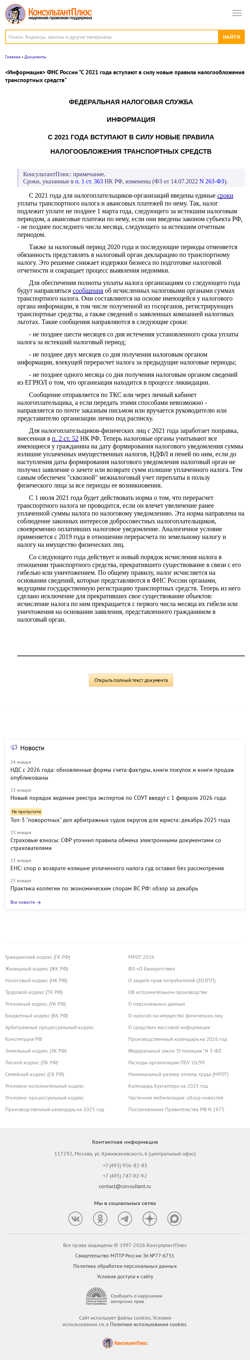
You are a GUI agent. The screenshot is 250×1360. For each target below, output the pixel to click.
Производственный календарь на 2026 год (177, 1039)
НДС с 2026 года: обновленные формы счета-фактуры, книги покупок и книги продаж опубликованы (122, 773)
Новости (32, 748)
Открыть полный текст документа (131, 680)
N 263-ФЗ (212, 181)
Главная (13, 56)
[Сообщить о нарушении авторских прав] (125, 1296)
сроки (225, 195)
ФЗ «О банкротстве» (151, 968)
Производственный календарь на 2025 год (54, 1109)
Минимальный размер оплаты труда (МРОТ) (178, 1074)
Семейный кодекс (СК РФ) (34, 1074)
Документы (35, 56)
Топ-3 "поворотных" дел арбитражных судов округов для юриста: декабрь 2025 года (120, 820)
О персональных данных (156, 1003)
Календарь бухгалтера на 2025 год (168, 1086)
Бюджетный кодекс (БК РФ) (36, 1015)
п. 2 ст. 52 (65, 438)
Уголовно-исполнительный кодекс (44, 1086)
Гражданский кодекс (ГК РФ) (37, 957)
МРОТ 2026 (141, 957)
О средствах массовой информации (169, 1027)
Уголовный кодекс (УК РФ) (35, 1003)
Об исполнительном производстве (167, 992)
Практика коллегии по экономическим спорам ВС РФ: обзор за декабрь (104, 888)
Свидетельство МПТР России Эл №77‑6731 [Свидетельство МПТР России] (124, 1255)
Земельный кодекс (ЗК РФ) (35, 1050)
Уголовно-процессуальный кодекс (44, 1097)
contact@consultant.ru (125, 1186)
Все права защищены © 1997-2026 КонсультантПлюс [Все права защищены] (125, 1245)
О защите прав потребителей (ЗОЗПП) (171, 980)
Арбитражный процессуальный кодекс (49, 1027)
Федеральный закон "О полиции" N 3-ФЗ (174, 1050)
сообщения (88, 290)
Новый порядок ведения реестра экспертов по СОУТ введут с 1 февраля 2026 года (118, 797)
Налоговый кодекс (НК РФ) (36, 980)
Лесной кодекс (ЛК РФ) (31, 1062)
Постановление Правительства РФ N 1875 (176, 1109)
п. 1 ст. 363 (89, 181)
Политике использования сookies (148, 1324)
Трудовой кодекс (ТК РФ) (33, 992)
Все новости (22, 902)
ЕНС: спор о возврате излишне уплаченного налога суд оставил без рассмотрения (117, 868)
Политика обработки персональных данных (124, 1266)
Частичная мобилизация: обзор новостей (175, 1097)
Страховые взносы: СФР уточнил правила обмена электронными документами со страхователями (115, 844)
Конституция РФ (23, 1039)
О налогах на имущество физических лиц (175, 1015)
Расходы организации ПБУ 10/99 (166, 1062)
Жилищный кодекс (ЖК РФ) (36, 968)
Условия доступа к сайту (125, 1276)
